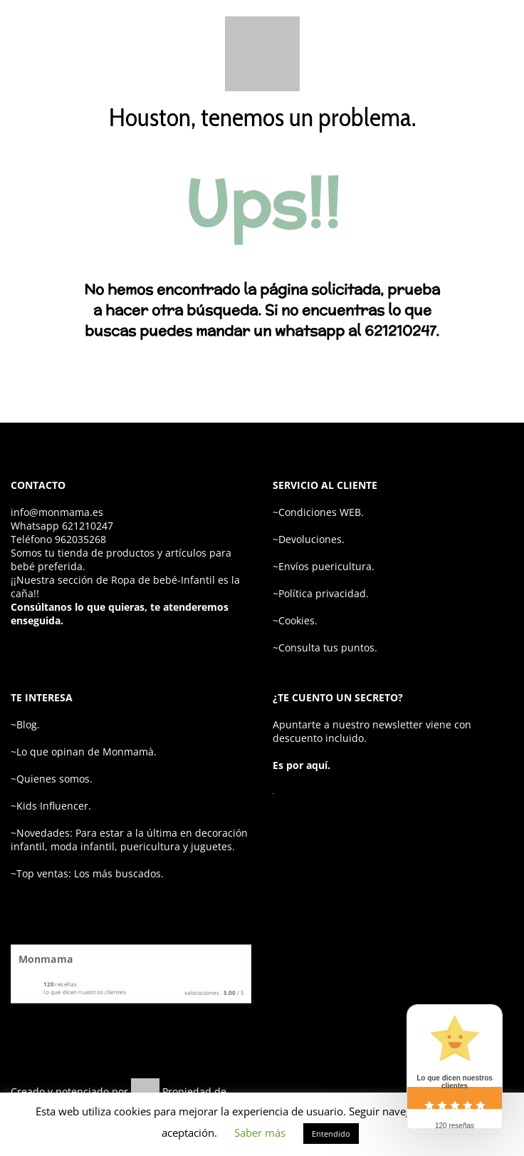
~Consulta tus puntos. (325, 647)
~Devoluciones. (309, 539)
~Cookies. (295, 620)
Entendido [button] (331, 1133)
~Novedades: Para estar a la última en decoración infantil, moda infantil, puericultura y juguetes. (129, 839)
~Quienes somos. (52, 778)
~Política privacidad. (321, 593)
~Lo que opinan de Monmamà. (84, 751)
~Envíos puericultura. (323, 566)
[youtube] (502, 1087)
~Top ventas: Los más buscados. (87, 873)
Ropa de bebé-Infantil (163, 580)
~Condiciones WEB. (318, 512)
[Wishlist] (412, 54)
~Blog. (25, 724)
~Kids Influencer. (51, 805)
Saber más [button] (259, 1132)
